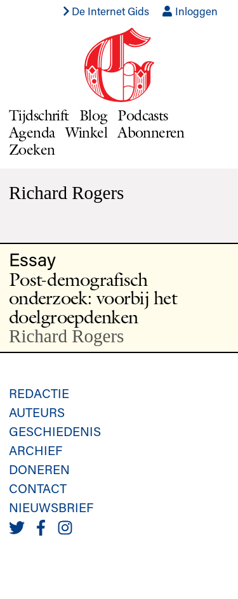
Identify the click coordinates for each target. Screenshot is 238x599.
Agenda (32, 132)
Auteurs (37, 412)
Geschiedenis (55, 431)
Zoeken (32, 149)
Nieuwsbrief (51, 507)
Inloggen (190, 11)
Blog (93, 115)
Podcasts (142, 115)
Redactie (39, 393)
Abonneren (151, 132)
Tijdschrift (39, 115)
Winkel (86, 132)
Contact (38, 488)
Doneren (39, 469)
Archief (35, 450)
